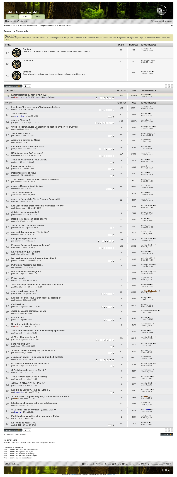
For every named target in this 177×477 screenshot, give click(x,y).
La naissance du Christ (22, 166)
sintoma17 (18, 280)
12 (104, 340)
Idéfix (16, 359)
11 (113, 241)
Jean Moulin (148, 133)
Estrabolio (18, 293)
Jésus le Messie (19, 114)
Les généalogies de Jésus (24, 239)
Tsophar (17, 241)
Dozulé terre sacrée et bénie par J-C (29, 219)
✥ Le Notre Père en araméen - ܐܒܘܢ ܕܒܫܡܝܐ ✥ (33, 410)
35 (104, 360)
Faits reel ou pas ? (20, 344)
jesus (16, 162)
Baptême (27, 49)
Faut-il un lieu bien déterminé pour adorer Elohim (35, 416)
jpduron (146, 278)
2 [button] (169, 86)
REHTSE (17, 425)
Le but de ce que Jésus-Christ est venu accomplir (35, 298)
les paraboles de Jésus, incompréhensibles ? (33, 258)
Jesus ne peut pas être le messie (27, 225)
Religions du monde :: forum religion (23, 12)
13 (107, 340)
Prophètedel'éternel (150, 311)
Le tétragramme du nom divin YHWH (29, 95)
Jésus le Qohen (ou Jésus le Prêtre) (29, 377)
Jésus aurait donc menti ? (24, 291)
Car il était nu (18, 304)
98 (106, 123)
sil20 (16, 313)
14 (101, 98)
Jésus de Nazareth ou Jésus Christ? (29, 160)
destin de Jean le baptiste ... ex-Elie (28, 311)
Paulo (16, 254)
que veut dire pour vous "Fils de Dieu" (30, 232)
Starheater (147, 324)
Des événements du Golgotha (26, 271)
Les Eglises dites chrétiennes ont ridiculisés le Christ (37, 206)
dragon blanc (148, 127)
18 (113, 98)
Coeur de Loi (148, 60)
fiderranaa (18, 215)
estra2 (16, 175)
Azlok (16, 136)
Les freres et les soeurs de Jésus (27, 146)
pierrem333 (148, 71)
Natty (16, 109)
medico (146, 49)
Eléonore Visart (20, 208)
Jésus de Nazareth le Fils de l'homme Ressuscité (35, 199)
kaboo (17, 399)
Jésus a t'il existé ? (20, 120)
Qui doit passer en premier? (25, 212)
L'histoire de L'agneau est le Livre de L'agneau (34, 403)
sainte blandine (20, 261)
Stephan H (18, 333)
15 (104, 98)
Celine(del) (18, 129)
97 (103, 123)
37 (110, 360)
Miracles (27, 72)
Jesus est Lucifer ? (20, 133)
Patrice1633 (148, 258)
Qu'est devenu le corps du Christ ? (28, 370)
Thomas (17, 182)
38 (113, 360)
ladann (146, 416)
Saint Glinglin (148, 205)
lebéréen (147, 284)
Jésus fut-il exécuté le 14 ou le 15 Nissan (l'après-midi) (38, 331)
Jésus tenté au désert (22, 192)
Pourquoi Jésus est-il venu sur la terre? (30, 245)
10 (110, 241)
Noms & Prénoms (48, 97)
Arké (145, 153)
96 (100, 123)
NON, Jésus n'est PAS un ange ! (27, 153)
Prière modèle (18, 278)
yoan (16, 405)
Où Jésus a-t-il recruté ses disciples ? (30, 363)
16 (107, 98)
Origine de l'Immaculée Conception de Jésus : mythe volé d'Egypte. (44, 127)
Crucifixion (28, 60)
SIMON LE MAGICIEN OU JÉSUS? (28, 383)
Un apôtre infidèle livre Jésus (25, 324)
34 (101, 360)
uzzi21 (16, 372)
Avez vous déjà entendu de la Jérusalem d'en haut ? (37, 285)
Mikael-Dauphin (20, 155)
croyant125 (18, 228)
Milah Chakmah (20, 287)
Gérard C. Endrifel (150, 291)
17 (110, 98)
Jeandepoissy (19, 353)
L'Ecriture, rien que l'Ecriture (25, 252)
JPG (145, 219)
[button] (172, 86)
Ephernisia (18, 149)
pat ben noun (19, 188)
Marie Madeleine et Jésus (23, 173)
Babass (17, 346)
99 (109, 123)
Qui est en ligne (10, 440)
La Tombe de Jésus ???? (23, 423)
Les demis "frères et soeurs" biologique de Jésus (35, 107)
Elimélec (17, 195)
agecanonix (18, 122)
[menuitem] (22, 21)
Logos (146, 298)
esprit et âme (17, 317)
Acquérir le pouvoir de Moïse (25, 140)
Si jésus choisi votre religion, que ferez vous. (33, 350)
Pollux (146, 232)
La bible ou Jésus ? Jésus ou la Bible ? (30, 390)
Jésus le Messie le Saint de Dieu (27, 186)
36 (107, 360)
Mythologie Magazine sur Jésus (27, 265)
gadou (16, 234)
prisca (146, 140)
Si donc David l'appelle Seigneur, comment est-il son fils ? (40, 396)
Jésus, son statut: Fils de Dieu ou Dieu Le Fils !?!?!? (37, 357)
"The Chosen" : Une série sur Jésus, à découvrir (35, 179)
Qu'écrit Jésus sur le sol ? (24, 337)
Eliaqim (17, 97)
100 (113, 123)
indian (17, 169)
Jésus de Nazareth (16, 31)
